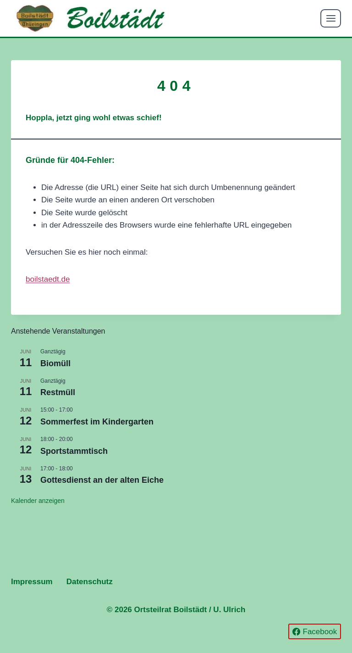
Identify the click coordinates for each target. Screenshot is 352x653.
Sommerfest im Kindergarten (97, 421)
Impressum (32, 581)
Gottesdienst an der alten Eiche (102, 480)
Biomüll (55, 363)
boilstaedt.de (48, 279)
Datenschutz (89, 581)
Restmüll (57, 392)
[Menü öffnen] (330, 18)
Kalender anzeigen (38, 500)
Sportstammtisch (74, 451)
